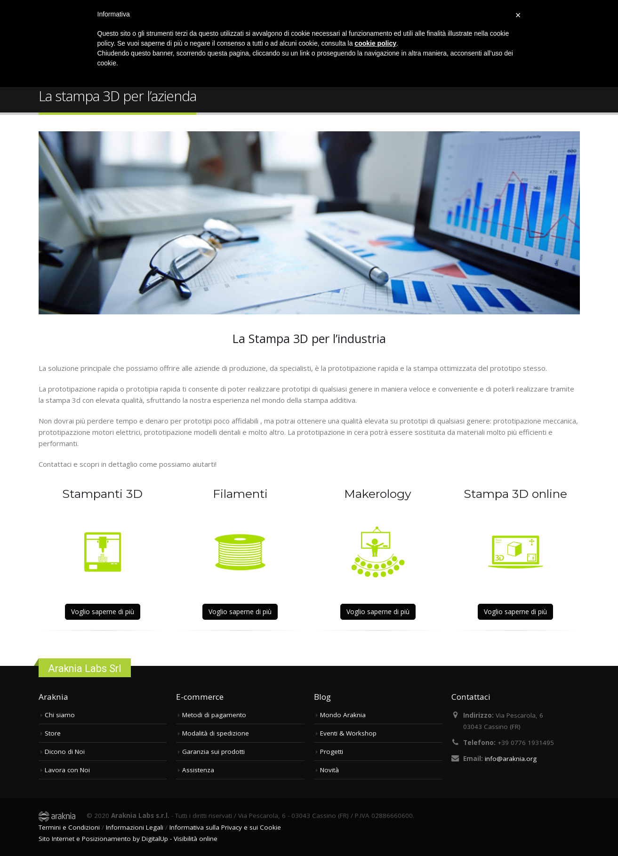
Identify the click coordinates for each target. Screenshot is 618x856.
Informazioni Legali (134, 827)
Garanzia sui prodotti (213, 751)
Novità (329, 770)
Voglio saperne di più (102, 611)
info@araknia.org (511, 758)
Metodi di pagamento (214, 715)
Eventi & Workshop (348, 733)
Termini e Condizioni (69, 827)
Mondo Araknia (343, 715)
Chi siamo (60, 715)
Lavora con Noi (67, 770)
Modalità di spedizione (215, 733)
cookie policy (375, 43)
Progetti (331, 751)
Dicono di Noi (65, 751)
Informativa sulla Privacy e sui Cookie (225, 827)
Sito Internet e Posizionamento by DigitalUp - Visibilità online (128, 838)
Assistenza (198, 770)
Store (53, 733)
